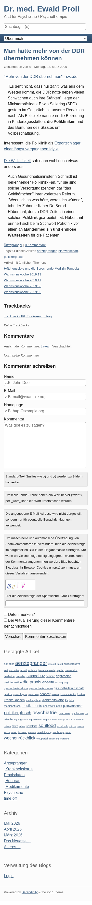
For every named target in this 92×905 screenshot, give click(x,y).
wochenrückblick (19, 738)
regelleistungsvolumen (30, 719)
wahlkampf (58, 732)
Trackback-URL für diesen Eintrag (28, 316)
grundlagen (20, 694)
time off (10, 798)
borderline (9, 676)
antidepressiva (72, 664)
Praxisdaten (14, 775)
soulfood (47, 725)
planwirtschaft (68, 251)
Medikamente (17, 787)
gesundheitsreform (16, 688)
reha (54, 719)
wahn (68, 732)
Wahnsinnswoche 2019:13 (22, 274)
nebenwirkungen (52, 706)
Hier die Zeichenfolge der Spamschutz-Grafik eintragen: (44, 596)
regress (47, 719)
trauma (32, 732)
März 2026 (13, 835)
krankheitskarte (53, 700)
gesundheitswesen (41, 688)
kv (66, 700)
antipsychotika (11, 670)
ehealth (48, 682)
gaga (66, 682)
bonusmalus (71, 670)
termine (22, 732)
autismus (32, 670)
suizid (14, 732)
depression (63, 676)
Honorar (12, 781)
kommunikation (69, 694)
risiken (7, 726)
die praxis (32, 681)
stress (81, 726)
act (6, 663)
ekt (56, 682)
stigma (72, 726)
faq (61, 682)
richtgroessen (65, 719)
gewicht (8, 694)
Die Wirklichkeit (17, 161)
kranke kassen (14, 700)
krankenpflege (33, 700)
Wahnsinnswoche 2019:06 (22, 286)
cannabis (21, 676)
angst (60, 664)
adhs (11, 664)
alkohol (52, 664)
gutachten (33, 694)
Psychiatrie (13, 792)
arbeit (23, 670)
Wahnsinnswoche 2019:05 (22, 292)
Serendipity (30, 892)
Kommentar (14, 419)
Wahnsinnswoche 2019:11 (22, 280)
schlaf (22, 726)
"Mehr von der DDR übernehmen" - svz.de (40, 76)
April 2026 (13, 829)
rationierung (10, 719)
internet (55, 694)
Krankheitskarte (19, 769)
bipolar (60, 670)
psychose (64, 713)
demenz (50, 676)
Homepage (13, 405)
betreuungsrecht (47, 670)
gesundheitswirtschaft (69, 688)
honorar (45, 694)
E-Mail (9, 391)
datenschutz (35, 676)
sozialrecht (62, 726)
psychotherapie (79, 713)
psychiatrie (44, 712)
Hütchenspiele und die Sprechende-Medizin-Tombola (41, 268)
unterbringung (44, 732)
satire (15, 726)
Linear (45, 346)
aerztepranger (46, 251)
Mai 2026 (12, 823)
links (71, 700)
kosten (81, 694)
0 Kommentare (35, 245)
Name (9, 376)
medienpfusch (12, 705)
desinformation (13, 682)
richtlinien (79, 719)
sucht (7, 732)
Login (8, 876)
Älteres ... (12, 847)
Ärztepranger (13, 245)
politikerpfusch (14, 257)
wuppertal (42, 738)
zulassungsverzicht (59, 738)
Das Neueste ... (17, 841)
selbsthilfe (32, 726)
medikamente (32, 706)
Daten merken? (21, 614)
